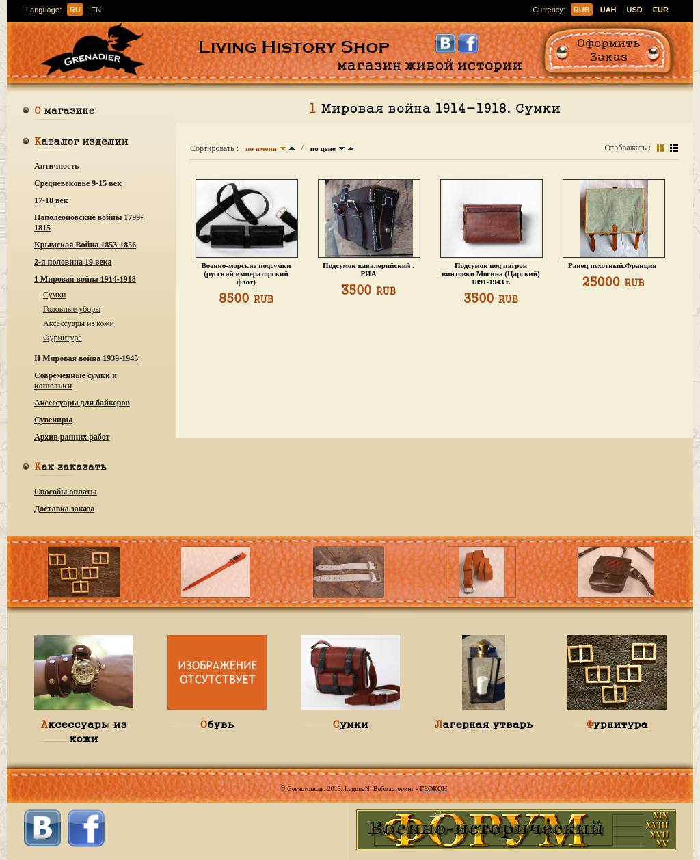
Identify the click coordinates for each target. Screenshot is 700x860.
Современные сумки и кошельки (75, 380)
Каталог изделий (81, 142)
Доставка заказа (64, 508)
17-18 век (51, 200)
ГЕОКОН (433, 788)
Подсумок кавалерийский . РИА (368, 269)
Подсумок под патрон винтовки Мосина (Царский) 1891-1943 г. (490, 273)
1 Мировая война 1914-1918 (85, 279)
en (96, 9)
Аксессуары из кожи (78, 323)
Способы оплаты (65, 491)
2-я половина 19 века (73, 262)
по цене (323, 148)
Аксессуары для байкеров (82, 402)
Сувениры (53, 420)
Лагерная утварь (483, 723)
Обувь (217, 723)
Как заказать (70, 468)
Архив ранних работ (71, 437)
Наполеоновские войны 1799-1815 (88, 222)
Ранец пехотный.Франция (613, 265)
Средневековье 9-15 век (78, 183)
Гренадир (96, 50)
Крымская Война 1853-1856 (85, 245)
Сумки (54, 294)
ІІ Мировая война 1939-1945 (86, 358)
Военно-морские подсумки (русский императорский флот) (246, 273)
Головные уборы (71, 309)
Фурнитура (62, 337)
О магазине (64, 112)
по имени (261, 148)
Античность (56, 166)
